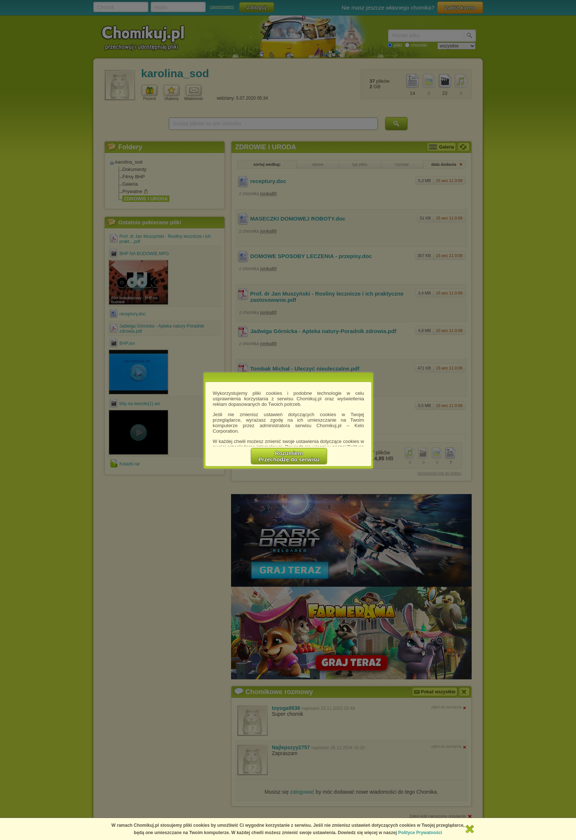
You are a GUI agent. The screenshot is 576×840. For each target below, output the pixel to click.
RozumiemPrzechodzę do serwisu (289, 456)
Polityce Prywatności (420, 832)
